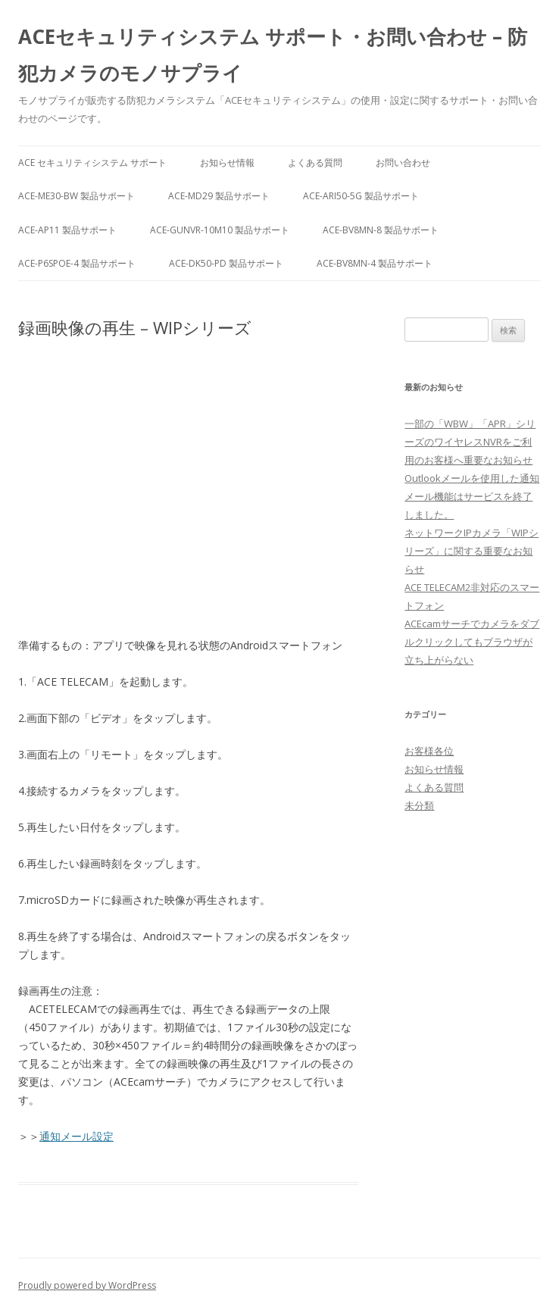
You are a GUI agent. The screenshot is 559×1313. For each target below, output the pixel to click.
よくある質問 (315, 162)
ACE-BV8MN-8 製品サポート (381, 230)
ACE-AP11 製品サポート (67, 230)
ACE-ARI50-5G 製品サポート (361, 195)
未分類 (419, 805)
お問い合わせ (403, 162)
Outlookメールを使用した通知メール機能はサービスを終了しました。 (471, 496)
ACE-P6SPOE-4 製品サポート (77, 263)
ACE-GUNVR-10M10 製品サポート (219, 230)
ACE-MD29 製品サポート (219, 195)
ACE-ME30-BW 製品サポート (76, 195)
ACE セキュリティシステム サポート (92, 162)
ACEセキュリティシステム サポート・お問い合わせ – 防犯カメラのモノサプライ (272, 54)
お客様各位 (429, 751)
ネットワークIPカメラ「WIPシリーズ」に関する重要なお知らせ (471, 551)
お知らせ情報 (227, 162)
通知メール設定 (76, 1136)
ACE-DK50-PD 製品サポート (226, 263)
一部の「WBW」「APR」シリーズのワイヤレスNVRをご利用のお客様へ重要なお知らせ (470, 442)
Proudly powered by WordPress (87, 1285)
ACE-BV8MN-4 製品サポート (375, 263)
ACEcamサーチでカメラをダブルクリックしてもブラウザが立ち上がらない (471, 642)
